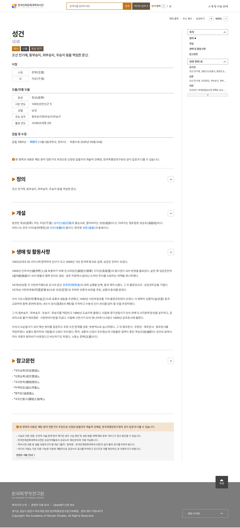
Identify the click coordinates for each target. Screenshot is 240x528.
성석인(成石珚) (63, 223)
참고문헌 (193, 54)
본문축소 (226, 19)
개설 (191, 44)
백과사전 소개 (19, 505)
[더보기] (208, 95)
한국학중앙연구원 (28, 495)
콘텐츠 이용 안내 (24, 455)
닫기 (171, 180)
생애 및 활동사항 (197, 49)
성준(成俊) (89, 228)
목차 (191, 32)
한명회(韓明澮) (72, 285)
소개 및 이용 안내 (218, 6)
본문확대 (211, 19)
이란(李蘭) (56, 228)
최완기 (33, 142)
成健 (16, 41)
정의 (191, 38)
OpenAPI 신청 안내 (63, 505)
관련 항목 (196, 62)
